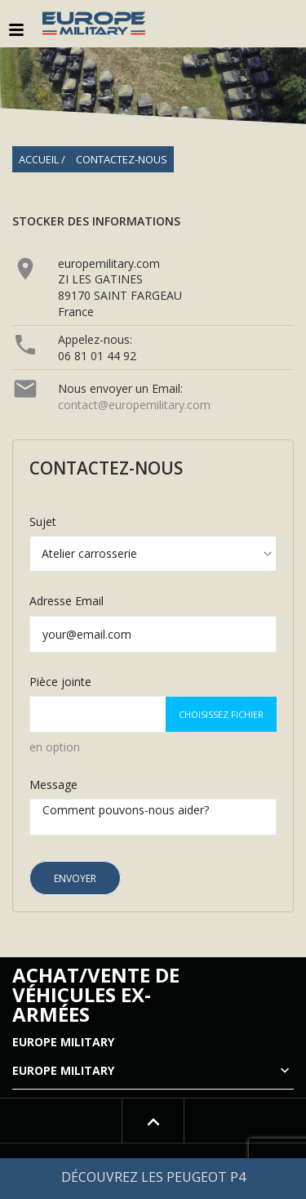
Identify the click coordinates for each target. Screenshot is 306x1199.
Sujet (42, 521)
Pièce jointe (60, 681)
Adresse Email (66, 600)
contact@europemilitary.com (134, 404)
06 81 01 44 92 (97, 355)
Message (53, 784)
